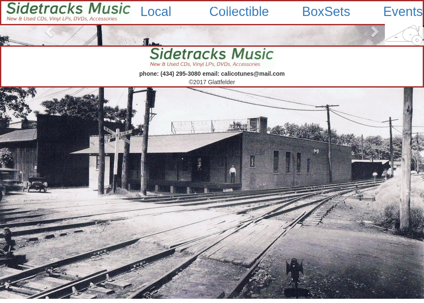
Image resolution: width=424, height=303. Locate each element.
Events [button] (403, 11)
